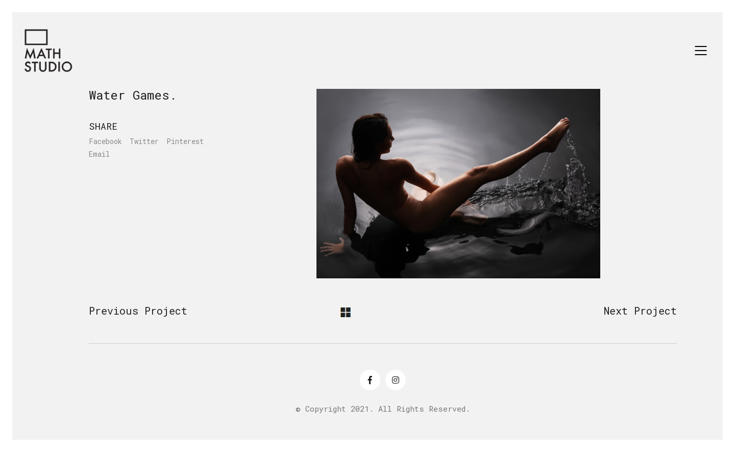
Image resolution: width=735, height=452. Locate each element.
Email (99, 154)
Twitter (144, 141)
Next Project (640, 310)
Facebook (105, 141)
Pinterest (185, 141)
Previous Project (138, 310)
